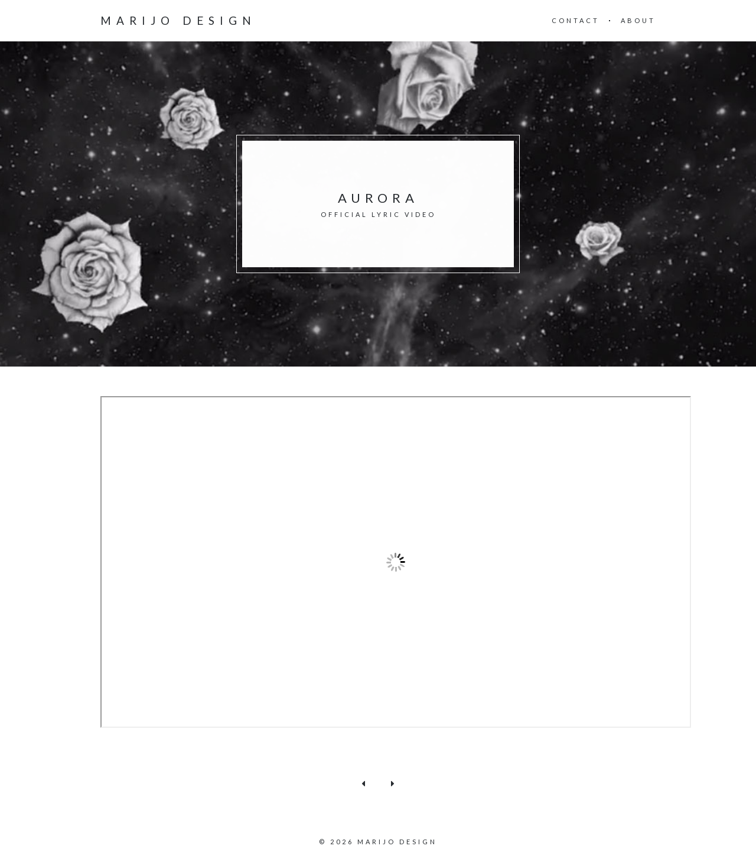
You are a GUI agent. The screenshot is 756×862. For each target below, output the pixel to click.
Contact (575, 20)
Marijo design (178, 20)
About (638, 20)
